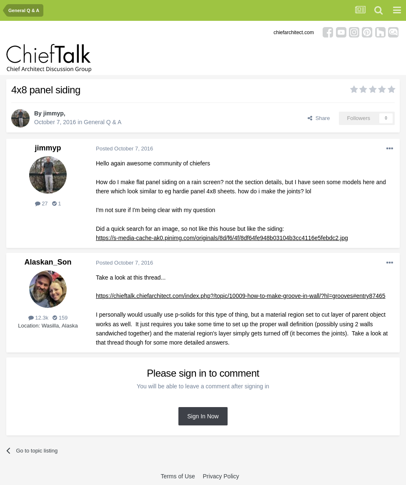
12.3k (38, 318)
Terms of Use (177, 476)
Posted (124, 148)
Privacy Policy (221, 476)
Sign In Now (202, 416)
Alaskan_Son (47, 262)
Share (319, 118)
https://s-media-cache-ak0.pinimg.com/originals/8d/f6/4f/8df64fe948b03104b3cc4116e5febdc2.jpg (222, 238)
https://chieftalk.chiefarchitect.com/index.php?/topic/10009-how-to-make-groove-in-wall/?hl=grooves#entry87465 (241, 295)
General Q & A (102, 122)
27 (41, 203)
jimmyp (53, 113)
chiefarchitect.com (293, 32)
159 (60, 318)
